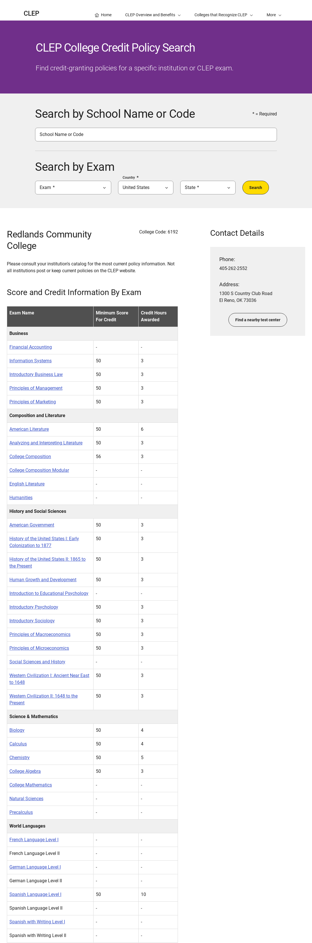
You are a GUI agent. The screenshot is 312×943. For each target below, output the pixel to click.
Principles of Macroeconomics (39, 634)
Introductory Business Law (36, 374)
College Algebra (25, 771)
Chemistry (19, 757)
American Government (31, 525)
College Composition (30, 456)
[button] (274, 10)
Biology (17, 730)
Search (255, 187)
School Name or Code (61, 134)
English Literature (26, 484)
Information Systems (30, 360)
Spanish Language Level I (35, 894)
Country (129, 178)
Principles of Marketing (32, 402)
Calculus (18, 744)
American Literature (29, 429)
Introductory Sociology (32, 620)
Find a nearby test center (257, 320)
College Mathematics (30, 785)
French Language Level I (33, 839)
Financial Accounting (30, 347)
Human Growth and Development (42, 579)
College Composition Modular (39, 470)
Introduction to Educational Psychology (48, 593)
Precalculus (21, 812)
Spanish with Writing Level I (37, 921)
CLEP (31, 13)
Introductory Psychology (33, 607)
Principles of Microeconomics (39, 648)
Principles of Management (35, 388)
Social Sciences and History (37, 661)
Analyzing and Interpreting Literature (45, 443)
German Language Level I (35, 867)
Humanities (21, 497)
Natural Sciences (26, 798)
